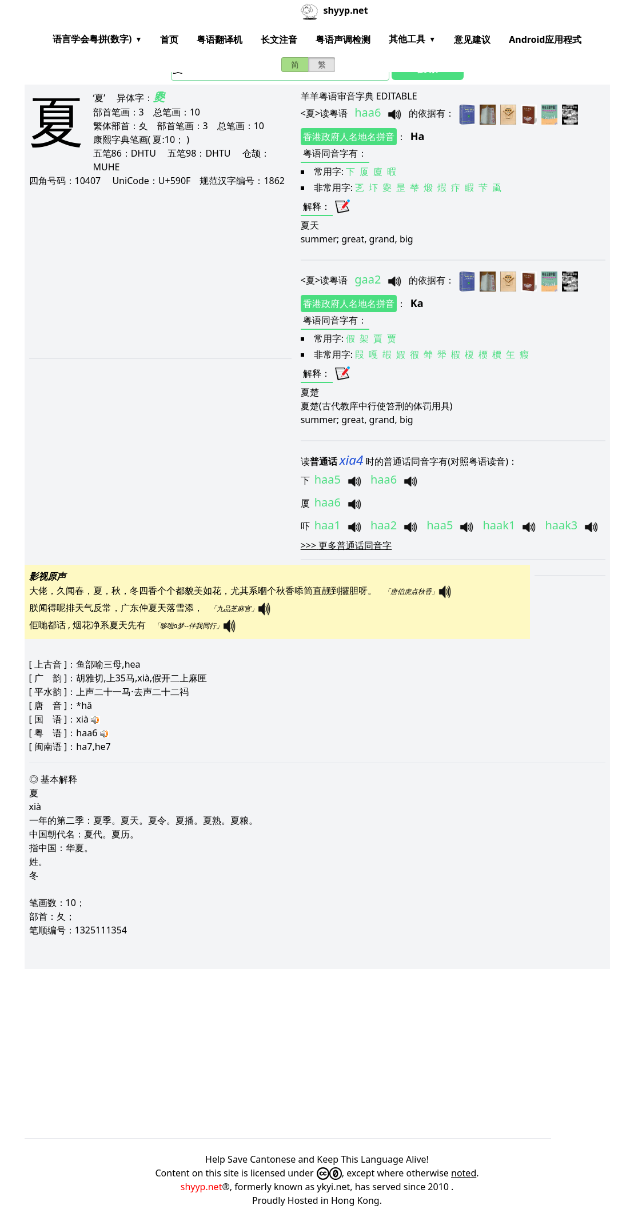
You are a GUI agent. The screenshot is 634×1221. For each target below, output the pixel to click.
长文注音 (279, 39)
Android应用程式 (545, 39)
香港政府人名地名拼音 (348, 136)
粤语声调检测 (343, 39)
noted (463, 1173)
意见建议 (472, 39)
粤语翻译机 (219, 39)
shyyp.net (201, 1186)
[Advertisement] (159, 272)
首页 (169, 39)
